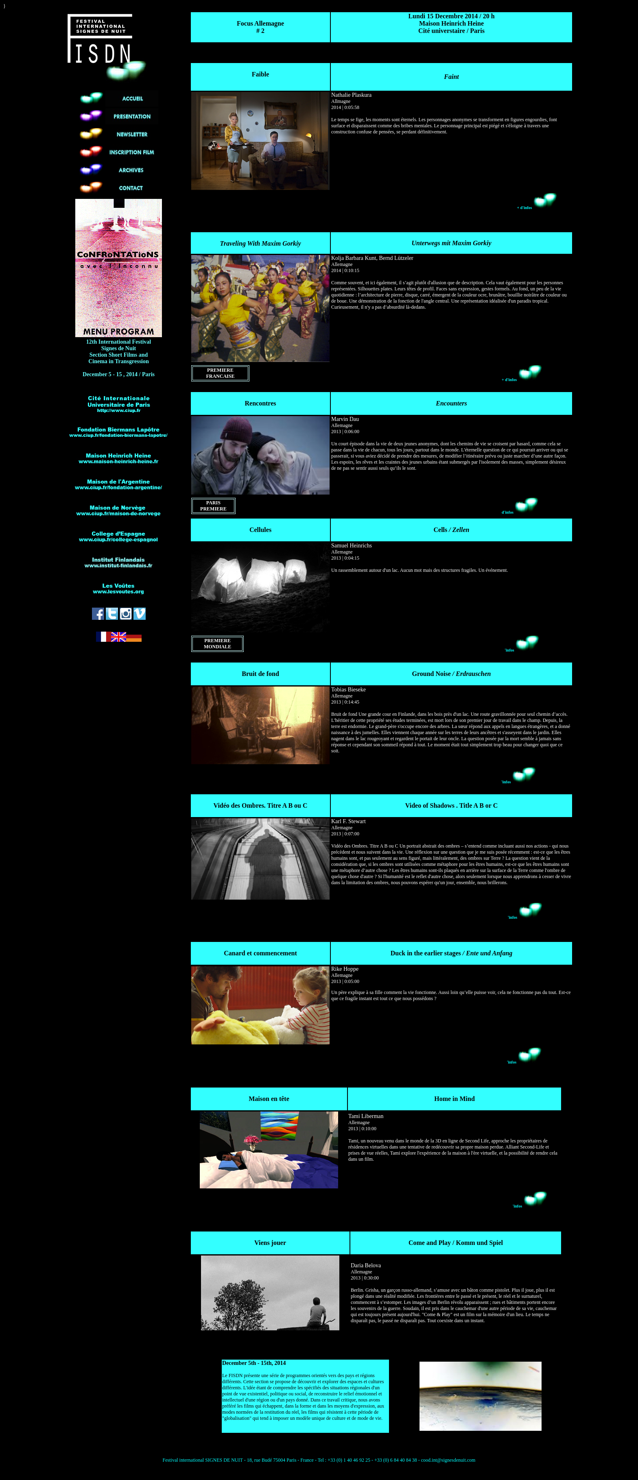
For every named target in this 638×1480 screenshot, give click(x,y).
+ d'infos (537, 207)
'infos (522, 650)
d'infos (520, 512)
